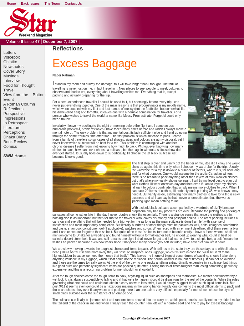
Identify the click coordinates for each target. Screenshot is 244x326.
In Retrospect (15, 123)
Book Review (15, 141)
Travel (9, 90)
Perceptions (14, 132)
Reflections (13, 108)
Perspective (14, 113)
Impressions (14, 118)
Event (8, 99)
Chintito (10, 62)
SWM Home (14, 155)
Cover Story (14, 71)
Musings (10, 76)
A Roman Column (19, 104)
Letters (9, 52)
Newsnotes (13, 66)
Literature (12, 127)
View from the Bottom (24, 94)
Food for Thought (19, 85)
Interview (11, 80)
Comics (10, 146)
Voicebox (11, 57)
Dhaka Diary (14, 137)
